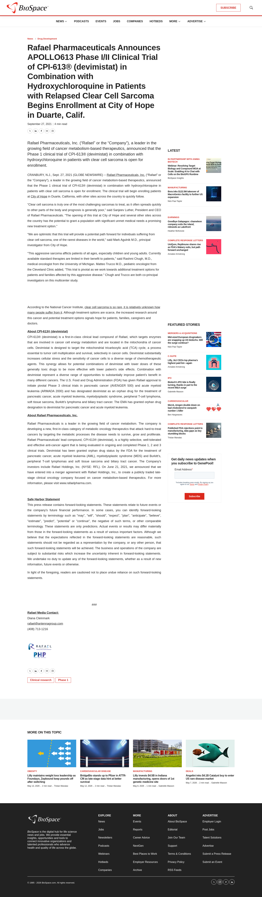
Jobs (116, 21)
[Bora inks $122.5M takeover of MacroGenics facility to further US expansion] (213, 193)
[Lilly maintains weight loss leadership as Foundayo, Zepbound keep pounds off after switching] (51, 753)
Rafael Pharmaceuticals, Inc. (126, 175)
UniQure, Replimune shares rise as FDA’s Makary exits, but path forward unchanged (184, 247)
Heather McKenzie (176, 231)
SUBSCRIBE (228, 7)
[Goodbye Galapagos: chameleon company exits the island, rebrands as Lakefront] (213, 223)
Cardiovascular (178, 401)
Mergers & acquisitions (182, 333)
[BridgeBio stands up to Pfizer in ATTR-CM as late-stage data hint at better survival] (104, 753)
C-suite (172, 356)
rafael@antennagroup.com (45, 623)
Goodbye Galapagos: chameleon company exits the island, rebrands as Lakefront (185, 224)
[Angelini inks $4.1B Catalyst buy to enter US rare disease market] (210, 753)
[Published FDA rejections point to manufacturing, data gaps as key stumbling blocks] (213, 430)
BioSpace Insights (176, 178)
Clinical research (40, 680)
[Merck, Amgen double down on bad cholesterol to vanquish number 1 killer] (213, 407)
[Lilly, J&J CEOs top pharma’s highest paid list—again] (213, 362)
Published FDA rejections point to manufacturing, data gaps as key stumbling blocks (185, 431)
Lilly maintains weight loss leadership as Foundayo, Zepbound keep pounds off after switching (51, 778)
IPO (169, 378)
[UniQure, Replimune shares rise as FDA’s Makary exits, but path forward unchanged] (213, 246)
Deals (189, 771)
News (60, 21)
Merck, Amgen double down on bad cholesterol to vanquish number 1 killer (184, 408)
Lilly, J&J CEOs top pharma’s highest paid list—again (183, 361)
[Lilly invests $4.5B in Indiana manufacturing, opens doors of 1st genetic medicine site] (157, 753)
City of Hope (39, 196)
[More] (66, 21)
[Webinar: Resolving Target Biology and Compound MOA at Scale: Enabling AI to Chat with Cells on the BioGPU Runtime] (213, 165)
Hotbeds (156, 21)
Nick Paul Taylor (175, 201)
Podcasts (81, 21)
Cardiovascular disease (95, 771)
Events (101, 21)
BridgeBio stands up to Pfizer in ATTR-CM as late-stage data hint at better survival (103, 778)
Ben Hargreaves (175, 415)
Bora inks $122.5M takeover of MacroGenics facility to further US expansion (185, 194)
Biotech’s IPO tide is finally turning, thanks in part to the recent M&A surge (182, 385)
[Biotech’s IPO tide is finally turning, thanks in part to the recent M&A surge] (213, 384)
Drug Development (47, 38)
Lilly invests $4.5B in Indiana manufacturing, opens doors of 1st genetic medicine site (153, 778)
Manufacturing (177, 187)
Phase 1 (63, 680)
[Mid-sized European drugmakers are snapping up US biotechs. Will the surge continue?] (213, 339)
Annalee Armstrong (176, 254)
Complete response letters (185, 240)
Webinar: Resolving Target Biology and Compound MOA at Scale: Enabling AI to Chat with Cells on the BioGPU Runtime (184, 169)
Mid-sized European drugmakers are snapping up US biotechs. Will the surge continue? (185, 340)
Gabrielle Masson (175, 391)
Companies (135, 21)
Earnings (173, 217)
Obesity (32, 771)
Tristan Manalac (175, 437)
